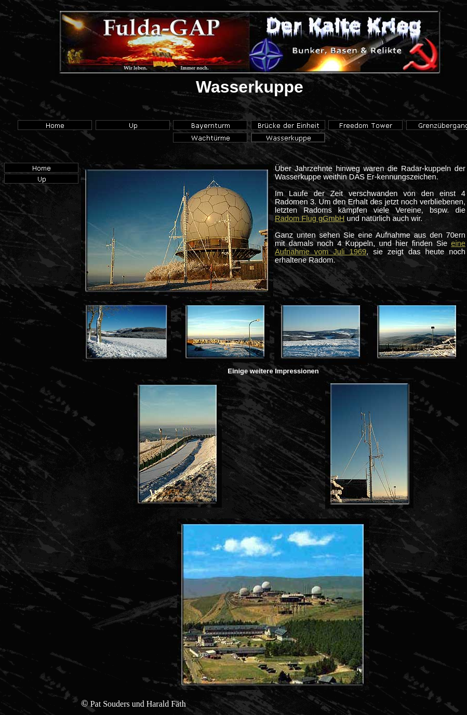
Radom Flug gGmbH (309, 218)
